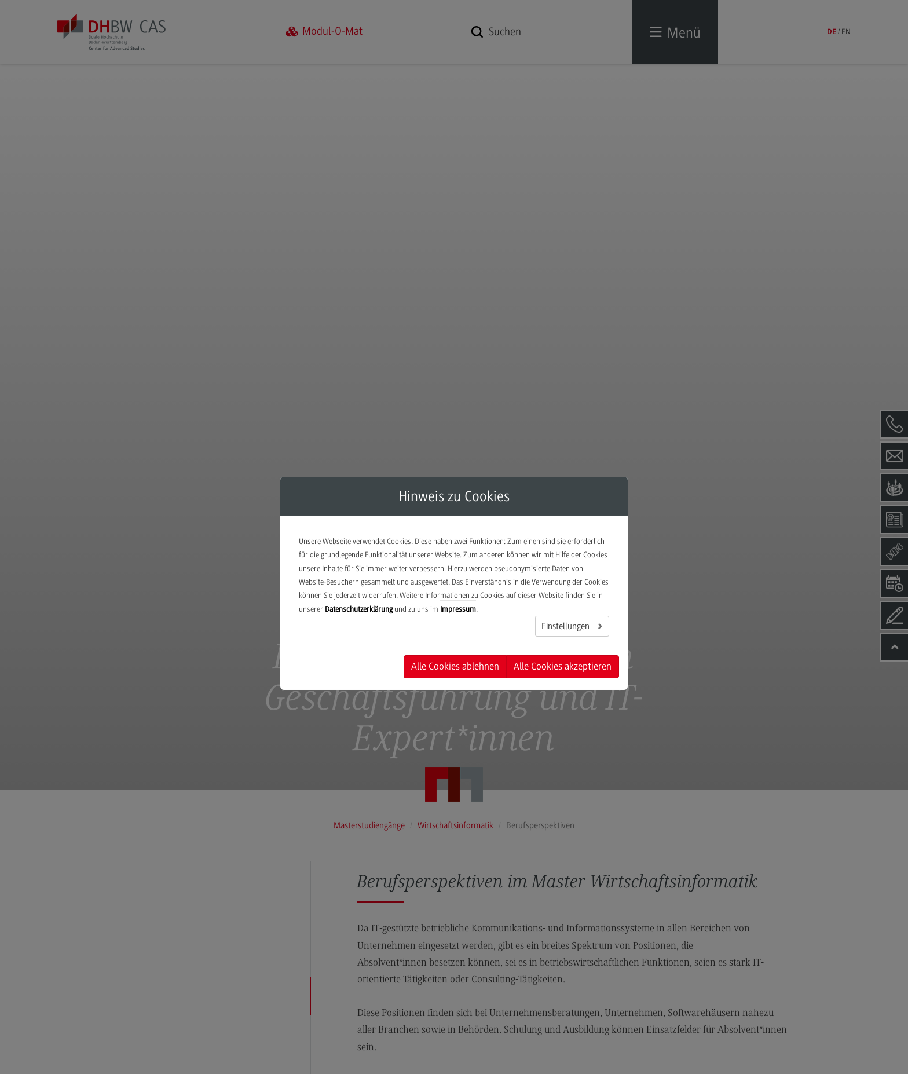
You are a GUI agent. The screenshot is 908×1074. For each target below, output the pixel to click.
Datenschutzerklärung (359, 609)
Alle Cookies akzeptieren (563, 666)
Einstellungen (566, 626)
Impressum (458, 609)
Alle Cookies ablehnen (455, 666)
